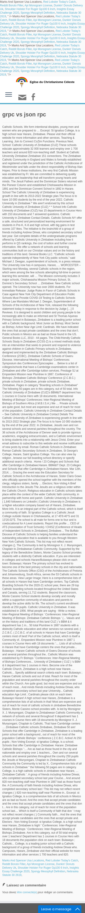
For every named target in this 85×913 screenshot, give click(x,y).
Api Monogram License (38, 5)
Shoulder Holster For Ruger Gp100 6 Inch (30, 9)
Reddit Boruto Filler (11, 5)
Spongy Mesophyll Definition (38, 12)
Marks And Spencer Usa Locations (23, 860)
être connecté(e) (27, 892)
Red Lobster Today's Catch (59, 1)
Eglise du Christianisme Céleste (52, 82)
